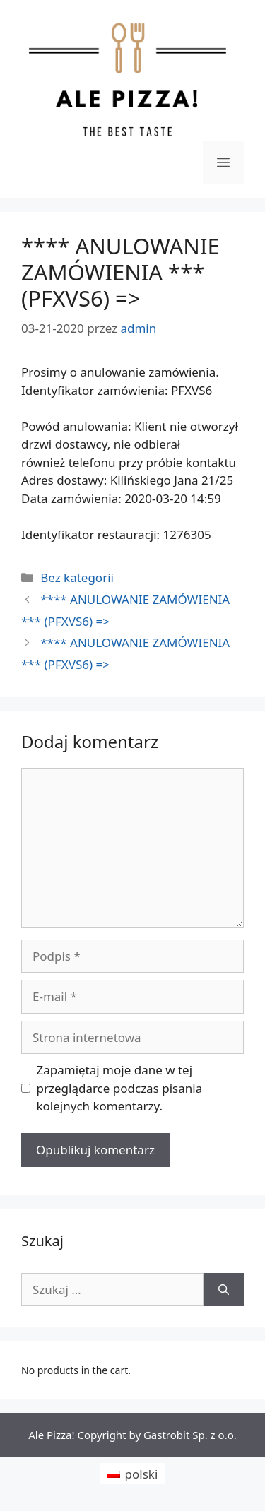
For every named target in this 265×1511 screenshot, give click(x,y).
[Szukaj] (224, 1290)
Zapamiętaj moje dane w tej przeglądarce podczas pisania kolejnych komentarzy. (120, 1088)
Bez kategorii (77, 577)
